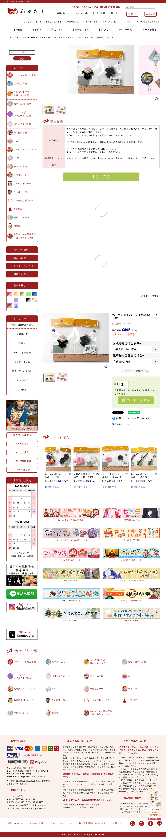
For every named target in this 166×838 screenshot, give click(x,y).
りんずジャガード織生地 (22, 114)
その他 (70, 37)
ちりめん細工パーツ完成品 (52, 37)
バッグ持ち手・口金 (24, 200)
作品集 (22, 343)
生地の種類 (22, 380)
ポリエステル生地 (22, 124)
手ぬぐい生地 (20, 166)
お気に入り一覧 (109, 22)
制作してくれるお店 (22, 371)
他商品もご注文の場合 (129, 355)
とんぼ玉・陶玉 (21, 192)
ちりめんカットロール (25, 149)
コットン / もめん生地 (25, 75)
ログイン (132, 14)
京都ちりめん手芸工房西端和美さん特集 (25, 236)
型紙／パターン (21, 217)
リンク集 (22, 389)
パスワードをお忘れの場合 (147, 22)
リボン (17, 158)
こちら (91, 808)
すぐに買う (101, 177)
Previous (46, 67)
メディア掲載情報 (22, 352)
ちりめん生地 (20, 83)
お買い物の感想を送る (22, 325)
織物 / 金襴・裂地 (22, 104)
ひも (16, 141)
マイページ (126, 22)
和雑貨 (17, 226)
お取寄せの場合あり (127, 343)
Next (156, 67)
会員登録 (150, 14)
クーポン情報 (92, 22)
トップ (13, 37)
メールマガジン (22, 470)
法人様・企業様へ (22, 435)
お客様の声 (22, 334)
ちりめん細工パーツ (28, 37)
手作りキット (20, 175)
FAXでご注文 (22, 452)
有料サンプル (22, 444)
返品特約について (121, 424)
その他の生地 (20, 132)
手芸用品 (18, 209)
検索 (22, 59)
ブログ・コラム (22, 362)
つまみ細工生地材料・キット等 (21, 93)
